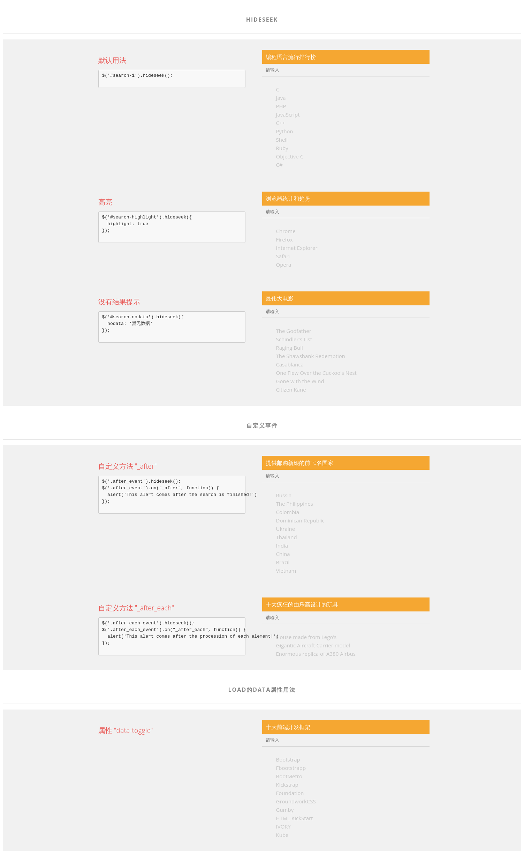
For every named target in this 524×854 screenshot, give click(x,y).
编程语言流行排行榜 (291, 57)
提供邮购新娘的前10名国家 (299, 463)
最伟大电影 (280, 298)
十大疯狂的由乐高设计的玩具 (302, 604)
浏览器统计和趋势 (288, 198)
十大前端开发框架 (288, 727)
